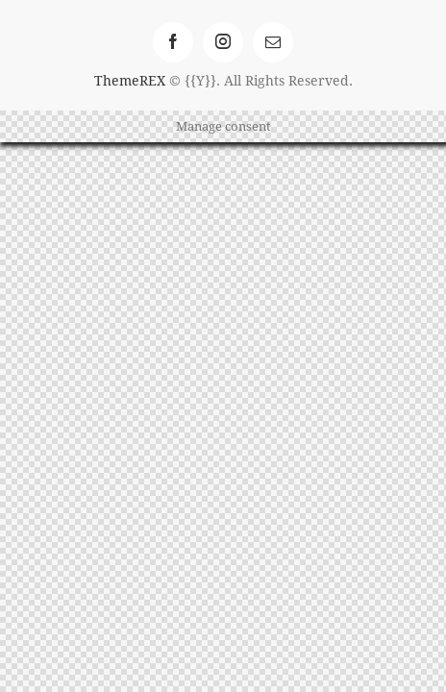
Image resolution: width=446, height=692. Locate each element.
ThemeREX (129, 80)
